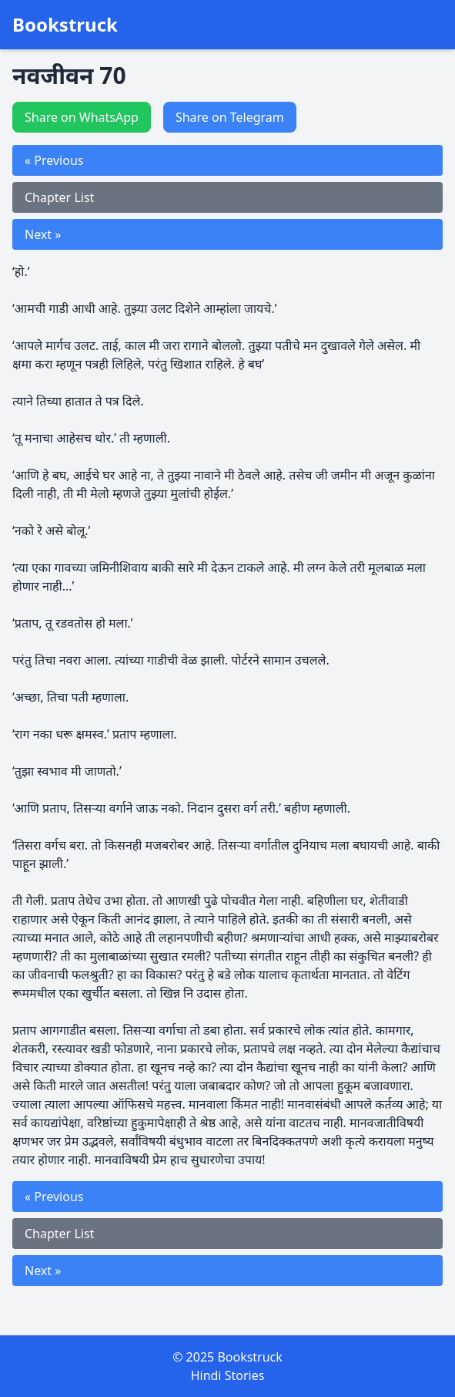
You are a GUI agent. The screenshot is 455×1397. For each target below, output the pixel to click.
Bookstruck (65, 24)
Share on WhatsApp (82, 117)
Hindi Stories (228, 1375)
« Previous (54, 160)
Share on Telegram (230, 117)
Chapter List (59, 197)
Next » (43, 234)
